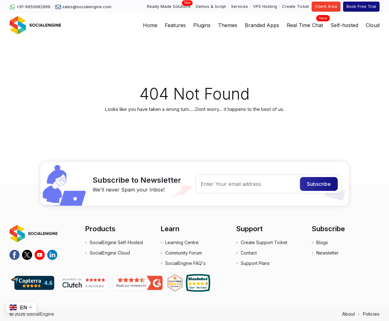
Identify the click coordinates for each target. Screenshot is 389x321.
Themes (227, 25)
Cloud (373, 25)
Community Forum (183, 252)
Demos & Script (211, 6)
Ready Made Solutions (169, 6)
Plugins (202, 25)
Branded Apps (262, 25)
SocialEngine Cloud (110, 252)
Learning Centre (182, 242)
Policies (371, 314)
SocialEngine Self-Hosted (116, 242)
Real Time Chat (305, 23)
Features (175, 25)
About (348, 314)
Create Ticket (295, 6)
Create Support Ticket (264, 242)
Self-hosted (344, 25)
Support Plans (255, 263)
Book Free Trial (361, 6)
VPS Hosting (265, 6)
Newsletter (327, 252)
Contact (249, 252)
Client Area (326, 6)
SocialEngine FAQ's (185, 263)
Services (239, 6)
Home (150, 25)
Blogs (322, 242)
